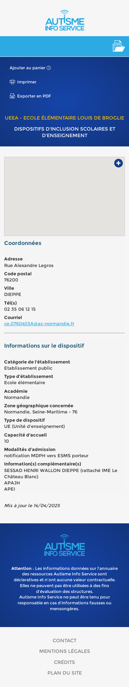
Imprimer (26, 81)
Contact (64, 640)
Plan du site (64, 673)
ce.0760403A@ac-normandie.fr (39, 323)
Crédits (64, 662)
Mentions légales (64, 651)
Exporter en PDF (34, 96)
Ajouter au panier (27, 67)
